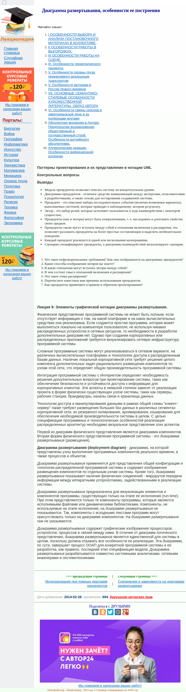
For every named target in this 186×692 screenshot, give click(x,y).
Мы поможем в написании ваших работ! (17, 109)
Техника (11, 207)
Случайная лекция (13, 60)
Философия (14, 218)
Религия (11, 202)
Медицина (12, 176)
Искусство (12, 149)
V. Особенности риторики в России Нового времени (69, 87)
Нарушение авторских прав (131, 597)
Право (9, 191)
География (13, 139)
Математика (14, 170)
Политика (12, 186)
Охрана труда (15, 181)
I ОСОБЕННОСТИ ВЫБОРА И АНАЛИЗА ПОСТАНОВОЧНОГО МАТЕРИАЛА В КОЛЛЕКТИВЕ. (73, 39)
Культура (11, 160)
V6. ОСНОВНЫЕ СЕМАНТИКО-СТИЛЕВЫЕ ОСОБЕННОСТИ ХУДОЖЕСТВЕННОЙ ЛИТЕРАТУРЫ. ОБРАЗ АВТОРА (73, 99)
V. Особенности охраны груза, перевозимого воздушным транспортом (72, 76)
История (11, 155)
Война (9, 134)
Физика (10, 212)
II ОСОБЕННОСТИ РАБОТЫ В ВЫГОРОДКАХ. (72, 49)
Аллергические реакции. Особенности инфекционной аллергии (70, 152)
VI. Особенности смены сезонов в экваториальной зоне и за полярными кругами (75, 114)
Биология (12, 128)
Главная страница (12, 50)
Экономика (13, 223)
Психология (14, 197)
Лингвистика (14, 165)
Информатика (16, 144)
